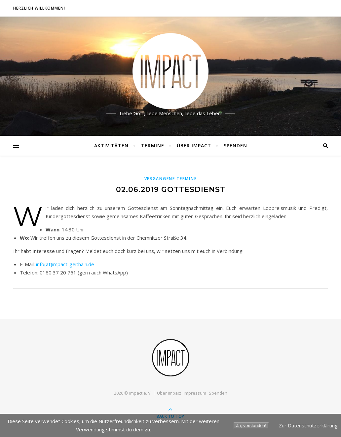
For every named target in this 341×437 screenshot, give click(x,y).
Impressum (195, 393)
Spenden (235, 145)
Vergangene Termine (170, 178)
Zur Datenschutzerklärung (308, 425)
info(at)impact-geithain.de (65, 264)
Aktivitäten (111, 145)
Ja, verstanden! (251, 425)
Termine (152, 145)
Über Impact (194, 145)
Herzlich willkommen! (39, 8)
